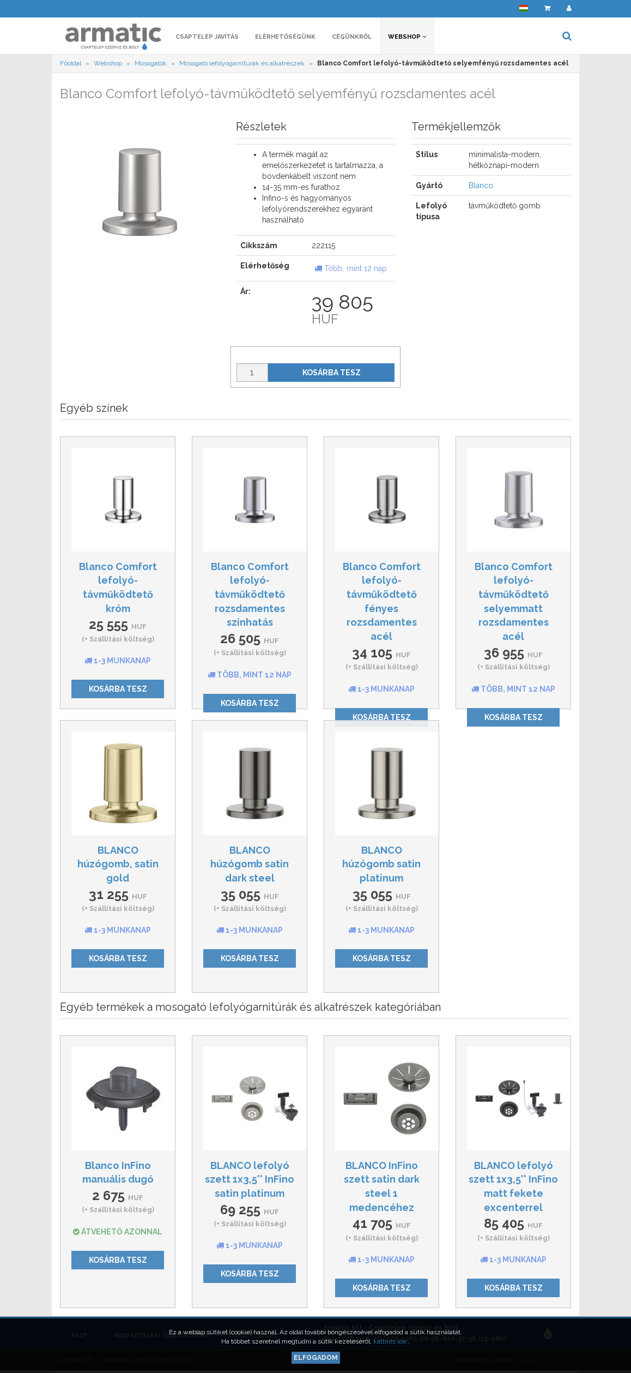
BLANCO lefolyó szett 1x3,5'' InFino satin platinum (249, 1179)
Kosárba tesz (331, 372)
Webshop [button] (407, 37)
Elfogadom (316, 1358)
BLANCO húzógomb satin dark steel (249, 864)
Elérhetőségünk (285, 36)
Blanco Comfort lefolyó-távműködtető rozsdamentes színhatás (250, 594)
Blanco (481, 185)
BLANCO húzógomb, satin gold (118, 864)
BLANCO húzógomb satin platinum (381, 864)
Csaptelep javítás (207, 36)
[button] (523, 8)
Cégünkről (352, 36)
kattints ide (390, 1341)
